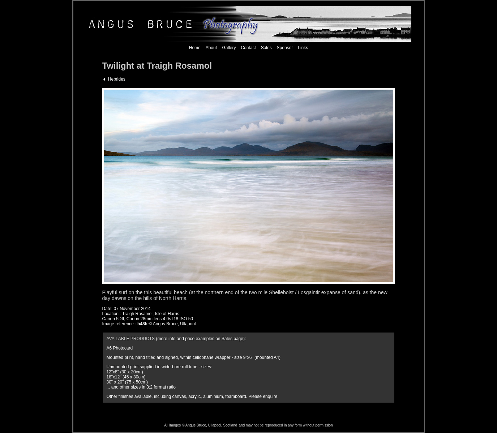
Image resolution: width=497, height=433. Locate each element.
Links (303, 47)
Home (195, 47)
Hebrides (116, 79)
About (211, 47)
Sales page (232, 338)
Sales (266, 47)
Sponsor (285, 47)
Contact (248, 47)
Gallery (228, 47)
